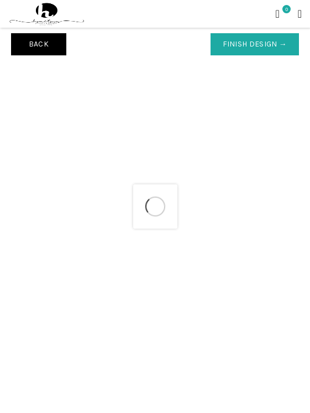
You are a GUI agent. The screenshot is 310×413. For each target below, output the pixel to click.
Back (39, 44)
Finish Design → (255, 44)
